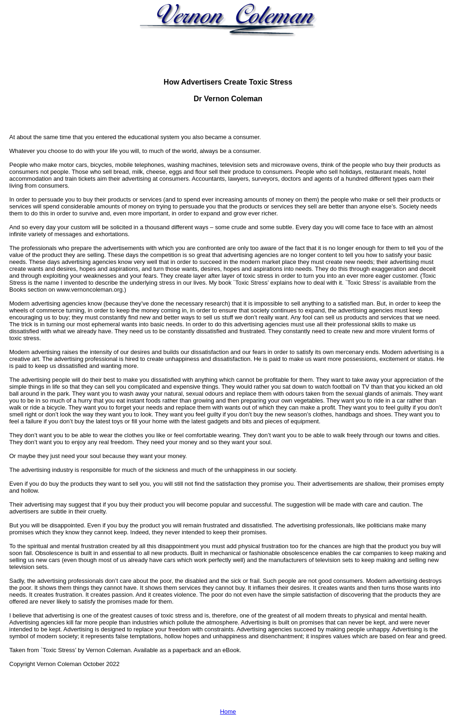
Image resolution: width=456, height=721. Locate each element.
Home (228, 711)
